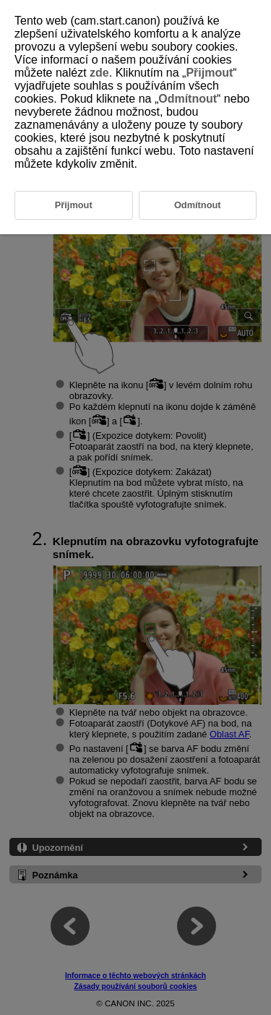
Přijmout (209, 73)
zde (99, 73)
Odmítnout (187, 99)
